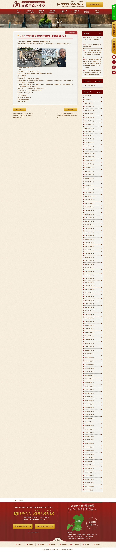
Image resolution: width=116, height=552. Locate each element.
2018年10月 (89, 418)
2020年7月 (89, 343)
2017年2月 (89, 490)
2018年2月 (89, 447)
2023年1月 (89, 235)
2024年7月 (89, 171)
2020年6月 (89, 346)
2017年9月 (89, 465)
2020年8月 (89, 339)
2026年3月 (89, 99)
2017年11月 (89, 457)
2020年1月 (89, 364)
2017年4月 (89, 483)
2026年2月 (89, 103)
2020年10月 (89, 332)
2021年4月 (89, 311)
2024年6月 (89, 174)
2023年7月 (89, 214)
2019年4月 (89, 397)
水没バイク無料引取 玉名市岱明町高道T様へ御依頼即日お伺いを (43, 36)
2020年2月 (89, 361)
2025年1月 (89, 149)
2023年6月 (89, 217)
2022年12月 (89, 239)
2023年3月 (89, 228)
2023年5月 (89, 221)
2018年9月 (89, 422)
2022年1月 (89, 278)
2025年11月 (89, 114)
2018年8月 (89, 425)
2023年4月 (89, 225)
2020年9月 (89, 336)
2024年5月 (89, 178)
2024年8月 (89, 167)
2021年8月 (89, 296)
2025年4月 (89, 139)
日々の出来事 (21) (90, 85)
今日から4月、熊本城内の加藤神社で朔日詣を (92, 45)
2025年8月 (89, 124)
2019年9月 (89, 379)
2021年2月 (89, 318)
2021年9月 (89, 293)
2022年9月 (89, 250)
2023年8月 (89, 210)
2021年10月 (89, 289)
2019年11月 (89, 371)
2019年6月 (89, 389)
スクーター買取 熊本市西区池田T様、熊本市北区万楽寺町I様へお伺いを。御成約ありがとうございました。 (92, 53)
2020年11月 (89, 329)
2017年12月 (89, 454)
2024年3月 (89, 185)
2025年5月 (89, 135)
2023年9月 (89, 207)
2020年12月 (89, 325)
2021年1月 (89, 321)
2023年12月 (89, 196)
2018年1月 (89, 450)
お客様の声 (64, 544)
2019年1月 (89, 407)
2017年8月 (89, 468)
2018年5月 (89, 436)
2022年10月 (89, 246)
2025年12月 (89, 110)
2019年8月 (89, 382)
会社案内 (87, 544)
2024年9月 (89, 164)
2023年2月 (89, 232)
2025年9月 (89, 121)
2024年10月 (89, 160)
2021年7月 (89, 300)
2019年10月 (89, 375)
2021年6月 (89, 303)
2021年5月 (89, 307)
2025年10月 (89, 117)
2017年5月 (89, 479)
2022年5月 (89, 264)
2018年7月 (89, 429)
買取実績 (42, 544)
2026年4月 (89, 96)
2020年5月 (89, 350)
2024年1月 (89, 192)
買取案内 (30, 544)
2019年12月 (89, 368)
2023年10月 (89, 203)
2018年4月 (89, 440)
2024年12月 (89, 153)
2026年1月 (89, 106)
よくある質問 (75, 544)
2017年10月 (89, 461)
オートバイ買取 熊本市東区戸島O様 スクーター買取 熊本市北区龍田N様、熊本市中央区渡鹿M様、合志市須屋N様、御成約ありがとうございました (92, 63)
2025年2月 (89, 146)
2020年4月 (89, 354)
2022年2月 (89, 275)
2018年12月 (89, 411)
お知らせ (98, 544)
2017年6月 (89, 475)
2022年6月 (89, 260)
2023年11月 (89, 200)
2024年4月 (89, 182)
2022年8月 (89, 253)
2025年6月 (89, 131)
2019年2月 (89, 404)
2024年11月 (89, 157)
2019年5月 (89, 393)
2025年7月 (89, 128)
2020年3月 (89, 357)
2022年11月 (89, 243)
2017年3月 (89, 486)
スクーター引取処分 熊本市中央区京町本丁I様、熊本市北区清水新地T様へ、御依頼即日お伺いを (92, 72)
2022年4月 (89, 268)
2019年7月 (89, 386)
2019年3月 (89, 400)
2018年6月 (89, 432)
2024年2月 (89, 189)
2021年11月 (89, 286)
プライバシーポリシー (33, 532)
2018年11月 (89, 414)
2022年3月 (89, 271)
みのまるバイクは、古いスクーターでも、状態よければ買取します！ (92, 39)
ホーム (19, 69)
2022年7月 (89, 257)
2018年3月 (89, 443)
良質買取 (53, 544)
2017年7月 (89, 472)
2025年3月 (89, 142)
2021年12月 (89, 282)
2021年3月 (89, 314)
